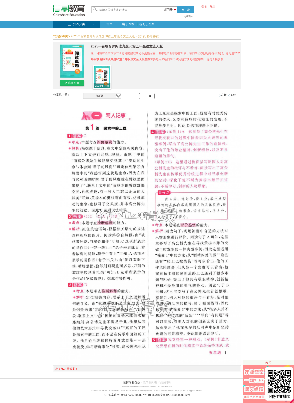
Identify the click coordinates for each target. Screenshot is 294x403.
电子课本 (188, 16)
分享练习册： (61, 94)
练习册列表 (150, 382)
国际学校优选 (131, 382)
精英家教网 (60, 36)
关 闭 (268, 362)
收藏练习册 (72, 82)
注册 (212, 6)
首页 (109, 24)
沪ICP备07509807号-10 (136, 394)
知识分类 (79, 24)
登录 (204, 6)
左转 (223, 94)
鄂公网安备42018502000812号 (171, 394)
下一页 (147, 96)
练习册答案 (147, 24)
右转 (233, 94)
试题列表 (165, 382)
